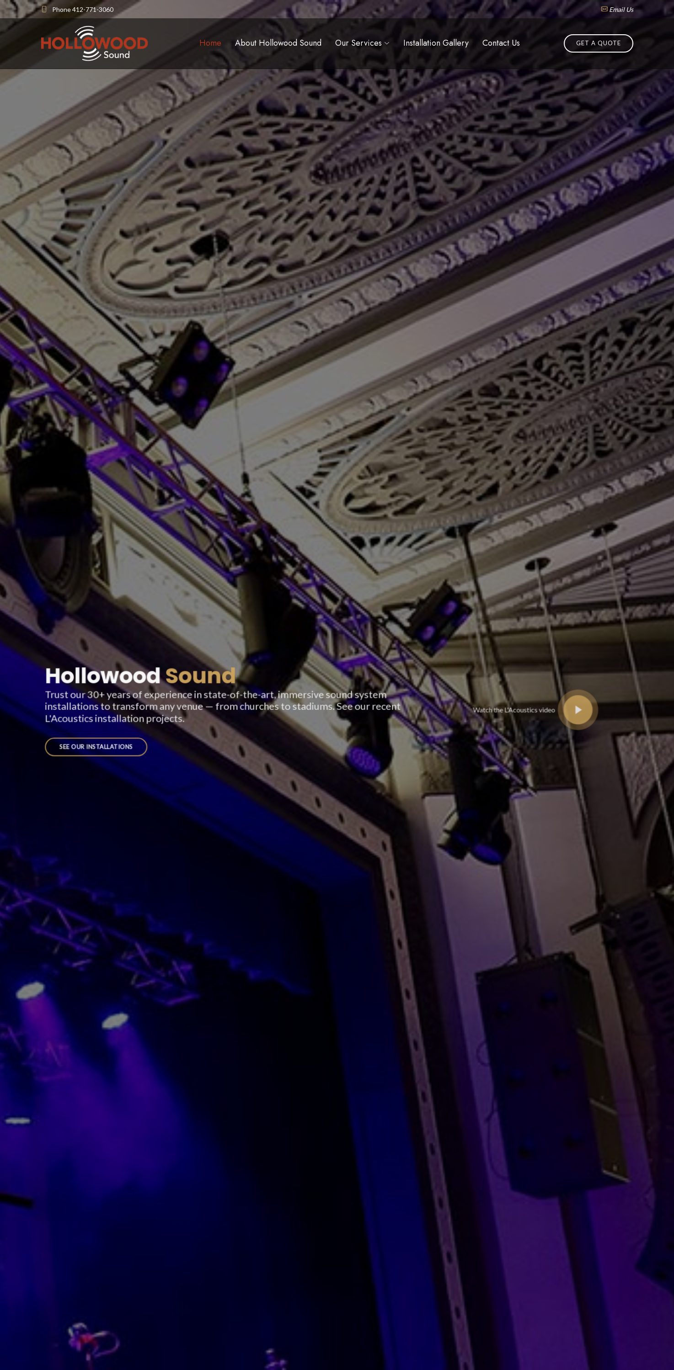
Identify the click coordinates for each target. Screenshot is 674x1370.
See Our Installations (115, 741)
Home (210, 43)
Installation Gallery (436, 43)
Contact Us (501, 43)
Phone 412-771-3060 (82, 9)
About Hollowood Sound (278, 43)
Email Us (621, 9)
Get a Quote (598, 43)
